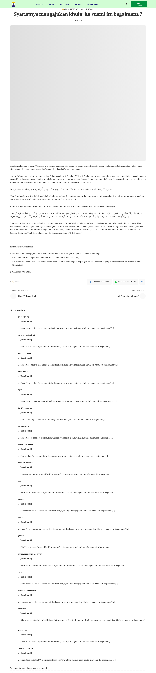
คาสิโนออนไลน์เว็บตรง (25, 463)
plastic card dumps (25, 444)
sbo (19, 481)
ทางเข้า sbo (22, 609)
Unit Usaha (65, 4)
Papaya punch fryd (25, 648)
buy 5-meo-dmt (24, 371)
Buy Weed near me (25, 408)
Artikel (79, 4)
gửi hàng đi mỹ (23, 317)
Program (51, 4)
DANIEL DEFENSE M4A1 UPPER (30, 554)
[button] (139, 4)
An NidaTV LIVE (93, 4)
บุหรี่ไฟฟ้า (21, 536)
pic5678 (21, 499)
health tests (22, 630)
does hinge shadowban (27, 590)
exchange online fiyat (26, 335)
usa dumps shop (24, 353)
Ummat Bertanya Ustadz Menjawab (79, 9)
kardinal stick (23, 426)
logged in (26, 668)
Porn (20, 572)
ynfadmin (78, 20)
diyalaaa (21, 390)
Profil (39, 4)
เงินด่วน (20, 517)
